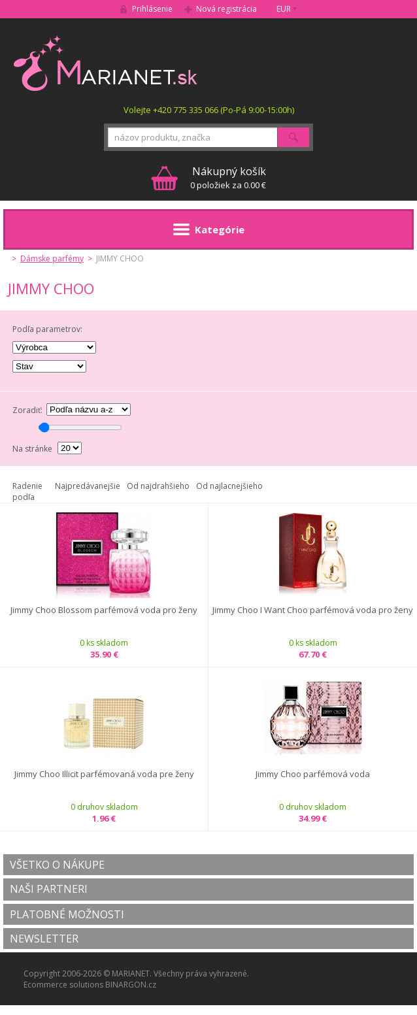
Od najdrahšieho (158, 485)
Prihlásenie (152, 8)
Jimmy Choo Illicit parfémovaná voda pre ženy (104, 774)
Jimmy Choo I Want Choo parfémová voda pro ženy (312, 610)
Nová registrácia (226, 8)
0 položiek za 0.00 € (228, 177)
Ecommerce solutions (63, 984)
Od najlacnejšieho (229, 485)
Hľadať (293, 137)
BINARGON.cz (130, 984)
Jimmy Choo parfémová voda (313, 774)
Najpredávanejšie (87, 485)
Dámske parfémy (52, 258)
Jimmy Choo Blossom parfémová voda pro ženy (103, 610)
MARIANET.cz (106, 63)
